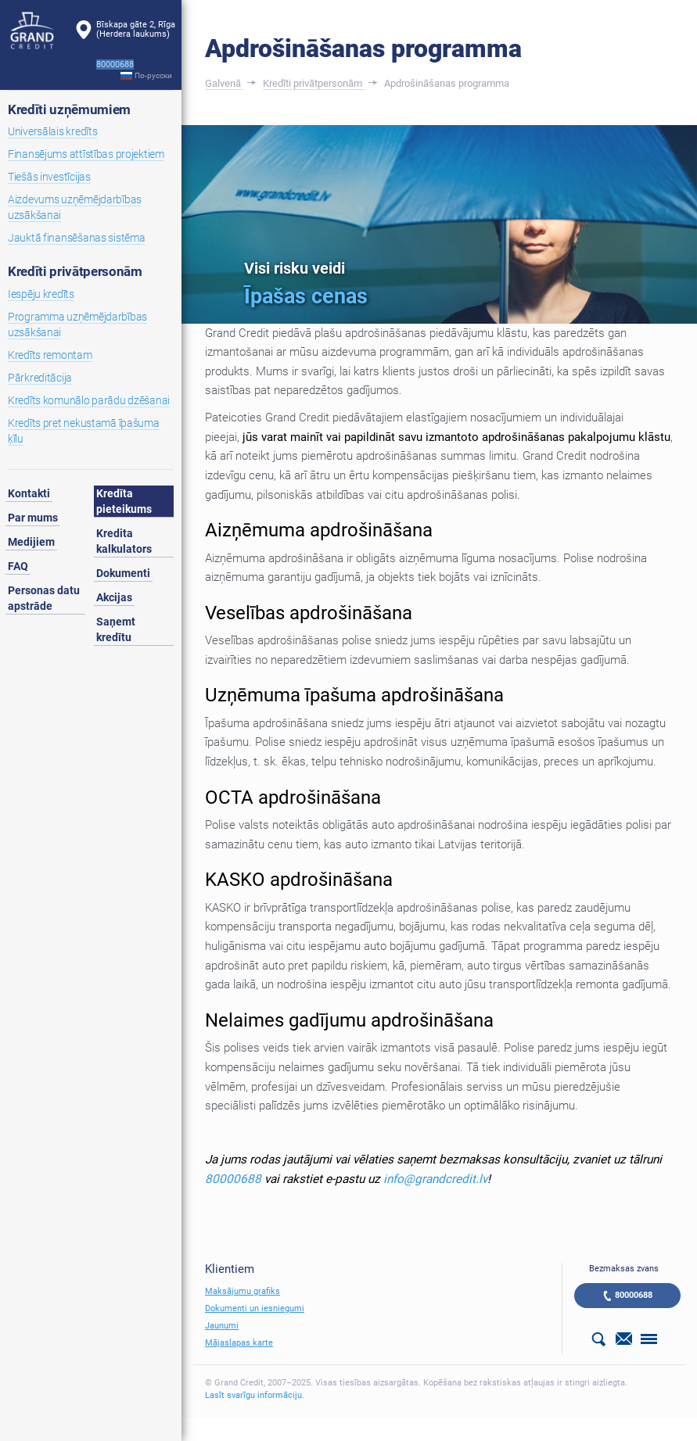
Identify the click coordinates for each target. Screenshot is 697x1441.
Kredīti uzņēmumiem (69, 109)
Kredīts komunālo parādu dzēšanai (89, 400)
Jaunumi (222, 1326)
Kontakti (29, 493)
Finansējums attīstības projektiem (86, 154)
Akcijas (114, 597)
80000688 (233, 1179)
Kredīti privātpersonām (75, 271)
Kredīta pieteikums (124, 501)
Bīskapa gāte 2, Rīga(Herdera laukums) (135, 29)
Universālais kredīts (52, 131)
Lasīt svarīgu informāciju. (254, 1395)
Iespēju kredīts (41, 294)
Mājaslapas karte (239, 1343)
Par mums (33, 517)
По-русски (153, 75)
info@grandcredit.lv (435, 1179)
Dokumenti (123, 573)
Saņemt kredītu (115, 629)
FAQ (18, 566)
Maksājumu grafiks (242, 1291)
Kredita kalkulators (124, 541)
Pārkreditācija (40, 377)
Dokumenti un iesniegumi (254, 1308)
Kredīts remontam (50, 355)
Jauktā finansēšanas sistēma (76, 237)
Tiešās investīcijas (49, 176)
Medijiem (31, 542)
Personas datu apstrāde (44, 598)
